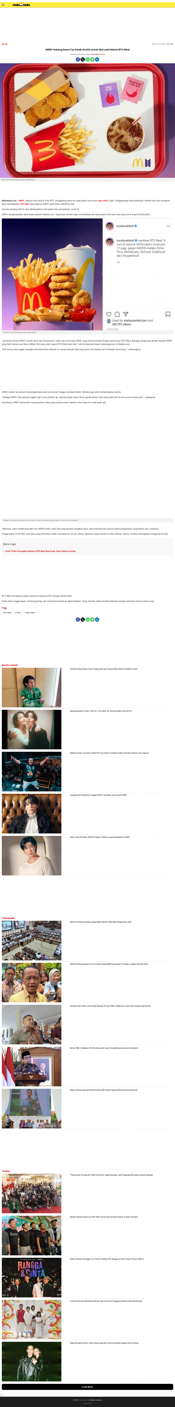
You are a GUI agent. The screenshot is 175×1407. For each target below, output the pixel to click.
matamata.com (83, 1400)
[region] (87, 25)
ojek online (103, 201)
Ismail (88, 54)
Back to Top (87, 1403)
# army (18, 613)
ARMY (21, 201)
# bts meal (7, 613)
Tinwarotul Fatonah (78, 54)
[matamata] (21, 5)
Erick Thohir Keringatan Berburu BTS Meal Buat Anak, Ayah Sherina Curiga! (41, 551)
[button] (3, 4)
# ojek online (30, 613)
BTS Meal (25, 204)
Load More (87, 1387)
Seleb (5, 44)
